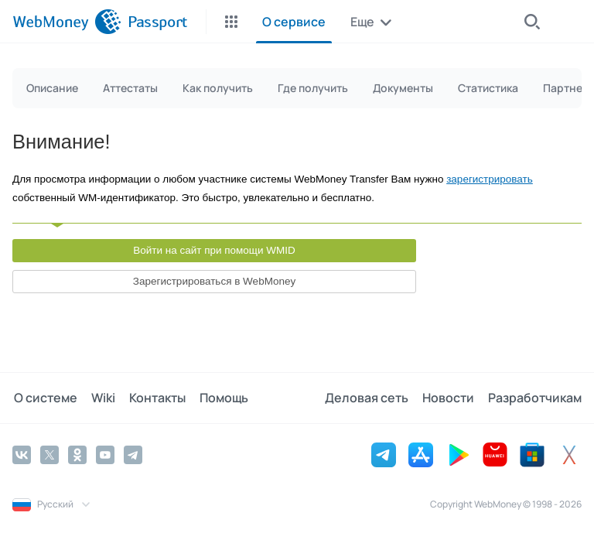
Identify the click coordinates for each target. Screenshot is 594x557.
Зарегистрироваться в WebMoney (214, 281)
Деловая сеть (369, 397)
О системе (44, 397)
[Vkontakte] (21, 454)
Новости (450, 397)
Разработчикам (535, 397)
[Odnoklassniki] (77, 454)
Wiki (100, 397)
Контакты (153, 397)
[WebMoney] (66, 21)
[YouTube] (105, 454)
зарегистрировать (489, 179)
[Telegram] (133, 454)
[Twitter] (49, 454)
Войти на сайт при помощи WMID (214, 250)
